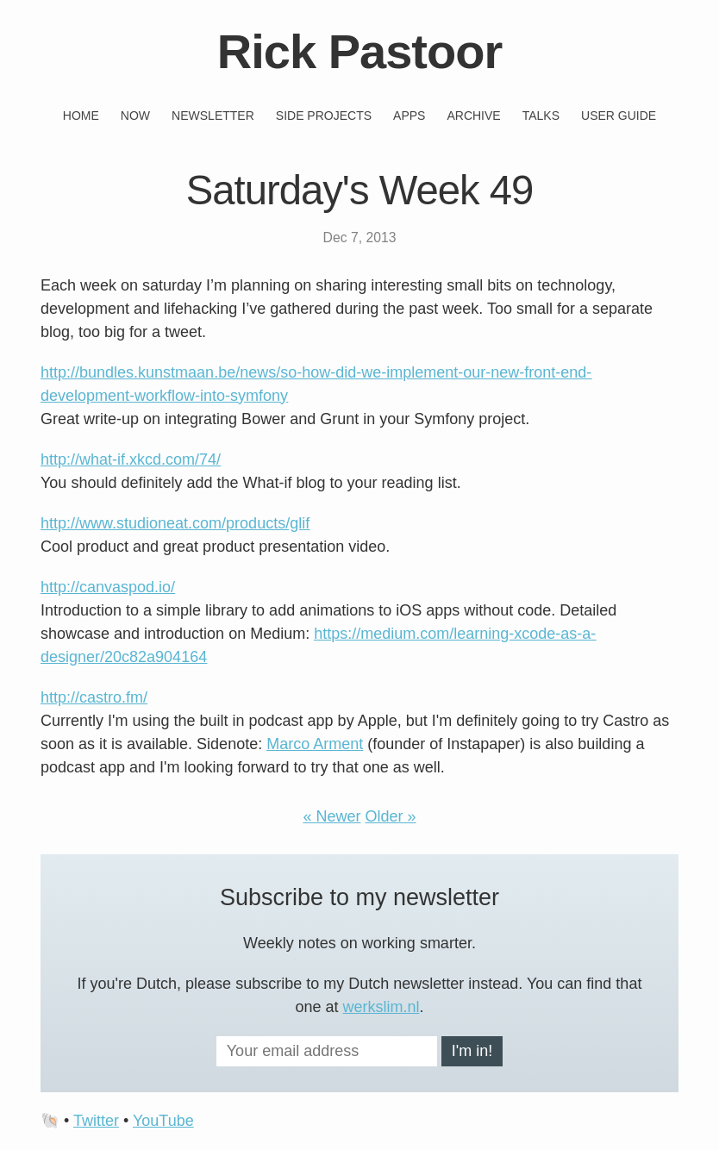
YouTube (163, 1120)
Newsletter (213, 115)
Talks (541, 115)
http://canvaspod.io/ (108, 587)
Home (81, 115)
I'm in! (472, 1050)
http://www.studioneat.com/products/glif (175, 523)
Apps (409, 115)
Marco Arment (314, 744)
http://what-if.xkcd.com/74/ (131, 459)
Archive (473, 115)
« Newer (331, 816)
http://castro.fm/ (94, 697)
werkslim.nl (381, 1007)
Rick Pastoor (359, 51)
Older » (391, 816)
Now (135, 115)
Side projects (324, 115)
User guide (618, 115)
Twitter (96, 1120)
